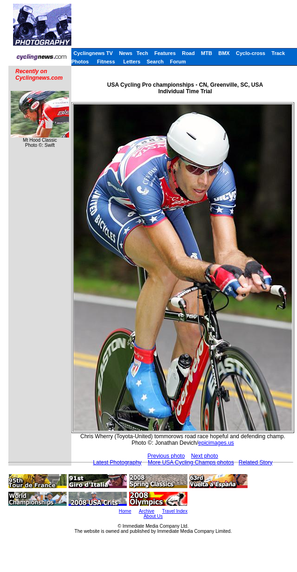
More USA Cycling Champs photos (191, 462)
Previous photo (166, 456)
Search (155, 61)
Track (278, 53)
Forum (178, 61)
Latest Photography (117, 462)
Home (125, 511)
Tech (142, 53)
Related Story (256, 462)
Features (165, 53)
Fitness (106, 61)
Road (188, 53)
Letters (131, 61)
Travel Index (175, 511)
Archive (146, 511)
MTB (206, 53)
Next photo (204, 456)
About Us (153, 516)
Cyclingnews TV (92, 53)
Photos (80, 61)
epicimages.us (216, 443)
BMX (223, 53)
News (125, 53)
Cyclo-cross (250, 53)
